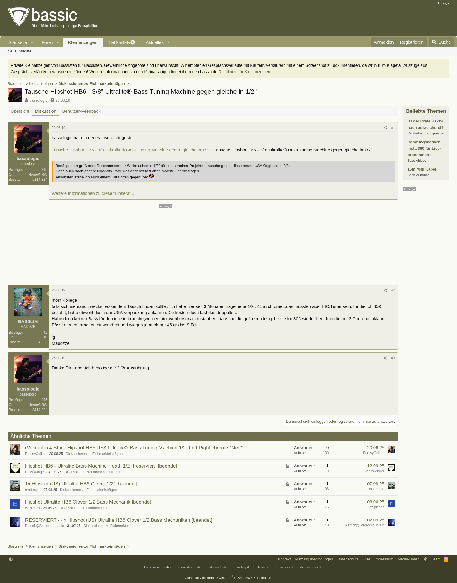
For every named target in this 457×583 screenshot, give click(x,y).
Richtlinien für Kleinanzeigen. (245, 71)
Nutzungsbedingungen (314, 559)
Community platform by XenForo (228, 577)
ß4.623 (41, 342)
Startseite (17, 42)
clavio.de (263, 567)
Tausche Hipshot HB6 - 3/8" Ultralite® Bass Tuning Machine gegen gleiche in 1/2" (131, 149)
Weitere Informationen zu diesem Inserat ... (94, 193)
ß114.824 (39, 180)
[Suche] (441, 42)
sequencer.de (284, 567)
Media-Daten (408, 559)
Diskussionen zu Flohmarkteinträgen (94, 454)
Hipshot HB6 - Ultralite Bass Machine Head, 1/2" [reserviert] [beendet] (102, 466)
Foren (47, 42)
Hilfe (366, 559)
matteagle (33, 490)
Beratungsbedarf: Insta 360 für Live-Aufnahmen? (424, 148)
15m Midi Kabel (421, 169)
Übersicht (20, 111)
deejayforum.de (311, 567)
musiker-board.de (188, 567)
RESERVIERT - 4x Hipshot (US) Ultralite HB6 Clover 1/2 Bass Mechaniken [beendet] (118, 520)
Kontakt (284, 559)
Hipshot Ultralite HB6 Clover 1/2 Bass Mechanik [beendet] (89, 502)
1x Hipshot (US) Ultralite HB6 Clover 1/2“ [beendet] (81, 484)
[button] (32, 42)
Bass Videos (416, 160)
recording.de (242, 567)
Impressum (383, 559)
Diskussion (45, 111)
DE (44, 337)
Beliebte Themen (426, 111)
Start (435, 559)
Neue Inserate (20, 51)
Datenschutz (347, 559)
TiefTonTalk (119, 42)
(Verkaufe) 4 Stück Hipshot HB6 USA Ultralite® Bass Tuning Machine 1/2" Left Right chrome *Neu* (134, 448)
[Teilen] (385, 128)
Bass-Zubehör (418, 175)
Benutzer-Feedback (81, 111)
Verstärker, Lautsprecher (425, 133)
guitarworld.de (217, 567)
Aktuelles (155, 42)
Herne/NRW (37, 175)
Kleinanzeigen (82, 42)
